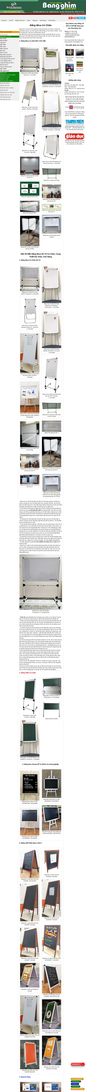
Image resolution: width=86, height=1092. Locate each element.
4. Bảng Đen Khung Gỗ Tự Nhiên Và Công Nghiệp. (42, 752)
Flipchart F (3, 42)
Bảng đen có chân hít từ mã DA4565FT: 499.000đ (53, 858)
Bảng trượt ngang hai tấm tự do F (32, 190)
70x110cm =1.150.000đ (35, 317)
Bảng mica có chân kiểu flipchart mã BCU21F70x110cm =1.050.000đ (53, 162)
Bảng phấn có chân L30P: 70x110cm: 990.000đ (32, 703)
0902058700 (45, 1085)
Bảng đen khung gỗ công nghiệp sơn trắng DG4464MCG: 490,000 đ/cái (53, 817)
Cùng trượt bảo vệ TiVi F (7, 62)
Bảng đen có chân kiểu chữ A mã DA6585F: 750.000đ (32, 939)
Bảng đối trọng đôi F (5, 54)
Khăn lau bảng (80, 57)
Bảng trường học (5, 85)
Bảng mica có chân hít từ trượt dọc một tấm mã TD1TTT (32, 454)
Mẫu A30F (3, 44)
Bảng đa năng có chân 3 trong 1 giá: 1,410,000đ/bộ (32, 1073)
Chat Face (75, 1084)
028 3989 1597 (75, 87)
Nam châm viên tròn (70, 76)
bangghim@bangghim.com (30, 1083)
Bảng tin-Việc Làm (36, 1079)
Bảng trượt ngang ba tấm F (32, 206)
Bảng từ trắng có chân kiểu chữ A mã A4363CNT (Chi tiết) (32, 1012)
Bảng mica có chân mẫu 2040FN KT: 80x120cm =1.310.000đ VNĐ (42, 596)
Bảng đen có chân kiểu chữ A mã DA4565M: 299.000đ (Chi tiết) (53, 973)
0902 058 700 (73, 96)
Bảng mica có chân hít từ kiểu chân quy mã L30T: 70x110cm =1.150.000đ (53, 381)
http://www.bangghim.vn (45, 1088)
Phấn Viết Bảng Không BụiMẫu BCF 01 (70, 60)
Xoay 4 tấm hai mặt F (6, 66)
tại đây (79, 123)
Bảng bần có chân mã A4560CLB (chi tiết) (32, 968)
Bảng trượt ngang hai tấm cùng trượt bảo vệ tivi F (53, 209)
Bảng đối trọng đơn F (6, 56)
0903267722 (29, 1082)
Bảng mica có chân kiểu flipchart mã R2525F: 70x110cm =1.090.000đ (53, 128)
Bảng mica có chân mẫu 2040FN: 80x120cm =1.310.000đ (32, 72)
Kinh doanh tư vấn (5, 99)
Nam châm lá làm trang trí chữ (80, 70)
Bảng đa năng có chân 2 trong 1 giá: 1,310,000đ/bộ (53, 1073)
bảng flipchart (25, 527)
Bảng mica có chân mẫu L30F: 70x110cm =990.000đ (32, 147)
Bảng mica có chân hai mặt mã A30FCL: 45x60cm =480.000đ (32, 105)
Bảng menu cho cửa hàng (7, 92)
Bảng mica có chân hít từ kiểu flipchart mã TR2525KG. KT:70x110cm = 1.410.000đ (53, 295)
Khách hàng (55, 1079)
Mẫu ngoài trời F (4, 70)
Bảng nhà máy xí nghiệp (7, 87)
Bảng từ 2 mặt (4, 79)
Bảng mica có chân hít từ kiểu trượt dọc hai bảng (32, 433)
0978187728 (66, 1085)
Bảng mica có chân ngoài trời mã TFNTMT (53, 234)
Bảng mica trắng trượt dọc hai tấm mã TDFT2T (32, 171)
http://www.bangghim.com (32, 1088)
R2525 (58, 525)
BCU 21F (2, 50)
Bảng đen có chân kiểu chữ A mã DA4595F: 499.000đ (32, 905)
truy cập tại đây (72, 31)
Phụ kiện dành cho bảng (75, 47)
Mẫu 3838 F (3, 68)
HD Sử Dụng (62, 1079)
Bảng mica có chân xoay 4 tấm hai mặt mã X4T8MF (32, 240)
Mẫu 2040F (3, 38)
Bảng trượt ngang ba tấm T (53, 417)
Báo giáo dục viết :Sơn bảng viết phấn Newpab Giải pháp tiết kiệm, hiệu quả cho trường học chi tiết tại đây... (75, 150)
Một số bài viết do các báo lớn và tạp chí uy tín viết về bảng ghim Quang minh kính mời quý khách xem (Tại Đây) (75, 106)
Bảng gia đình (4, 90)
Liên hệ (29, 1079)
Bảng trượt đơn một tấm (53, 705)
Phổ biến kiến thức (5, 97)
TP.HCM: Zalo (75, 1081)
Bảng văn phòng (4, 83)
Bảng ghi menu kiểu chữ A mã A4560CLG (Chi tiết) (53, 1043)
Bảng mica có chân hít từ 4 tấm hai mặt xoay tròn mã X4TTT (53, 452)
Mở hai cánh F (4, 64)
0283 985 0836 (76, 89)
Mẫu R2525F (3, 40)
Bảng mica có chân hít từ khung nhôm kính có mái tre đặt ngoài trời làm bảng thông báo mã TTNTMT (53, 477)
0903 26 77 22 (73, 91)
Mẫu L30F (3, 46)
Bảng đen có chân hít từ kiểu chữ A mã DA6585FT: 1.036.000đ (53, 939)
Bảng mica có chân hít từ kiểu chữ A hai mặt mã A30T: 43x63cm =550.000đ (32, 362)
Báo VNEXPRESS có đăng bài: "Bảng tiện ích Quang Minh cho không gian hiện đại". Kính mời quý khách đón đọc (75, 120)
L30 (53, 525)
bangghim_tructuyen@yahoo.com (44, 1087)
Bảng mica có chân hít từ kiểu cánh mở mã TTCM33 (53, 401)
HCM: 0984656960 (77, 1079)
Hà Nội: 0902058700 (77, 1089)
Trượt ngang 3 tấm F (6, 60)
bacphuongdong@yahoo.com (45, 1083)
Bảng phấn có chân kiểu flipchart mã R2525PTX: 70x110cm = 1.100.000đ (32, 744)
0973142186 (52, 1085)
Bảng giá (48, 1079)
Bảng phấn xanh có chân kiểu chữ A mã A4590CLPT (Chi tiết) (53, 1008)
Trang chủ (23, 1079)
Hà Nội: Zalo (75, 1086)
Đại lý (43, 1079)
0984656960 (36, 1082)
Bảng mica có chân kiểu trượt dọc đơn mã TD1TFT (53, 199)
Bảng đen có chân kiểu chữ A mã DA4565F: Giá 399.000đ (32, 862)
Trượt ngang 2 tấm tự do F (7, 58)
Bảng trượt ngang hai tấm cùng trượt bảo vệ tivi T (32, 469)
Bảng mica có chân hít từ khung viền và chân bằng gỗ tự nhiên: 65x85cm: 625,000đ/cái (32, 401)
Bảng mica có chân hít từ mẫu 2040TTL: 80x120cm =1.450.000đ (32, 283)
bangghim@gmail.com (29, 1087)
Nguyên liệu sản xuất (6, 94)
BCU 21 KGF (3, 52)
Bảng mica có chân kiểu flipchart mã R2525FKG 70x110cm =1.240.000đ (53, 84)
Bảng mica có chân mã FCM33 (53, 180)
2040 (49, 525)
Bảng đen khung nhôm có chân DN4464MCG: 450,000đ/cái (53, 786)
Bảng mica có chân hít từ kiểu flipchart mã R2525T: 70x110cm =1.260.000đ (53, 338)
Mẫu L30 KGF (4, 48)
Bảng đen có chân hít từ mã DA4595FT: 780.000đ (53, 901)
